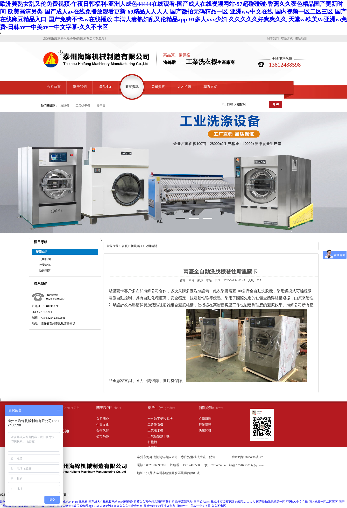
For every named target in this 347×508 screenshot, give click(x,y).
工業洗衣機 (155, 424)
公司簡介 (102, 419)
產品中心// (155, 408)
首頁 (125, 246)
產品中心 (106, 87)
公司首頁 (54, 87)
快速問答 (45, 270)
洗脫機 (64, 105)
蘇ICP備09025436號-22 (247, 457)
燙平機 (101, 105)
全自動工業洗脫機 (160, 419)
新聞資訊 (132, 87)
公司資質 (158, 87)
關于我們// (104, 408)
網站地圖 (301, 38)
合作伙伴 (102, 430)
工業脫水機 (155, 430)
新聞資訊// (206, 408)
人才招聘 (184, 87)
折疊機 (152, 442)
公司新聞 (45, 259)
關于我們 (273, 38)
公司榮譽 (102, 436)
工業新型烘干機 (159, 436)
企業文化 (102, 424)
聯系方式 (287, 38)
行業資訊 (45, 265)
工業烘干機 (83, 105)
